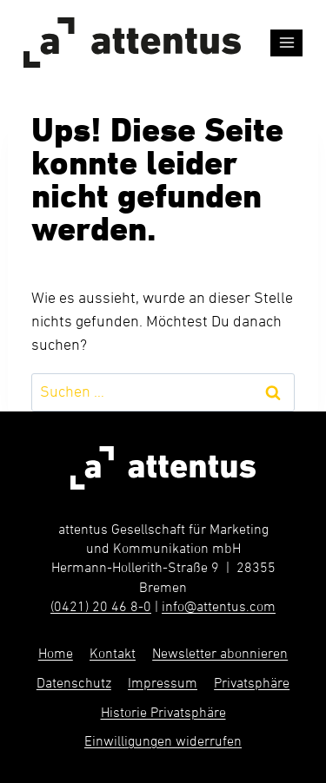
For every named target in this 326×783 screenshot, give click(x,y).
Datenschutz (74, 684)
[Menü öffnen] (286, 43)
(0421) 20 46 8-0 (100, 607)
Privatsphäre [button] (251, 684)
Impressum (162, 684)
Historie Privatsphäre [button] (163, 713)
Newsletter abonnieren (220, 654)
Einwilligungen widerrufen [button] (163, 742)
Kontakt (113, 654)
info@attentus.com (219, 607)
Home (55, 654)
